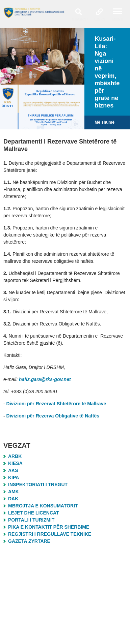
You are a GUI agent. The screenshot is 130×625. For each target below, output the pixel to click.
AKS (13, 470)
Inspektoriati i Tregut (38, 484)
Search (80, 19)
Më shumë (104, 122)
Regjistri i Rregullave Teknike (49, 534)
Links (100, 19)
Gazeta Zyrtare (29, 541)
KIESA (15, 463)
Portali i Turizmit (31, 520)
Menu (117, 19)
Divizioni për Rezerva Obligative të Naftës (52, 415)
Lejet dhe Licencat (33, 512)
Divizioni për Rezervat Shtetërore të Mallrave (57, 403)
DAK (13, 498)
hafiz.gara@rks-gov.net (45, 379)
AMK (13, 491)
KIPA (13, 477)
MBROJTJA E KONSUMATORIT (43, 505)
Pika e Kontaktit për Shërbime (48, 527)
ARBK (15, 456)
